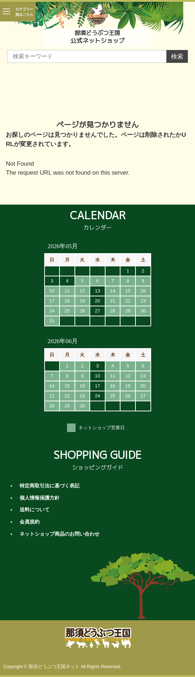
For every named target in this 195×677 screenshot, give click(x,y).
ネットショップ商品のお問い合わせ (59, 534)
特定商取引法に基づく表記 (49, 485)
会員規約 (30, 522)
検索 (177, 56)
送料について (35, 509)
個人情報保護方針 (40, 498)
